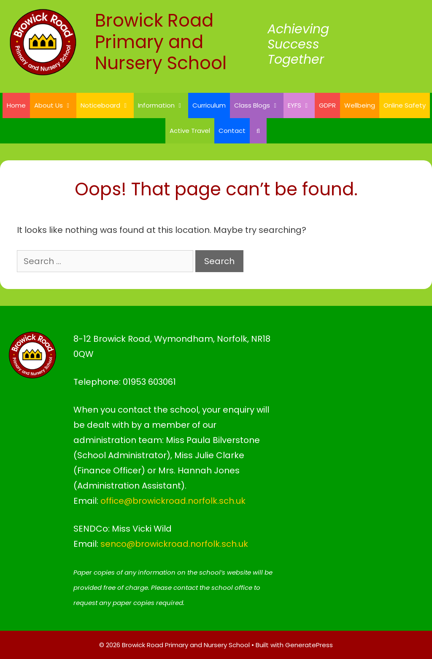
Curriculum (209, 105)
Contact (232, 130)
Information (163, 105)
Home (16, 105)
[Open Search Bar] (258, 130)
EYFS (301, 105)
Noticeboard (107, 105)
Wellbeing (359, 105)
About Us (55, 105)
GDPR (327, 105)
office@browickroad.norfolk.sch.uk (173, 501)
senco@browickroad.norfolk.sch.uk (174, 544)
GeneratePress (309, 644)
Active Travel (190, 130)
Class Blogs (259, 105)
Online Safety (404, 105)
